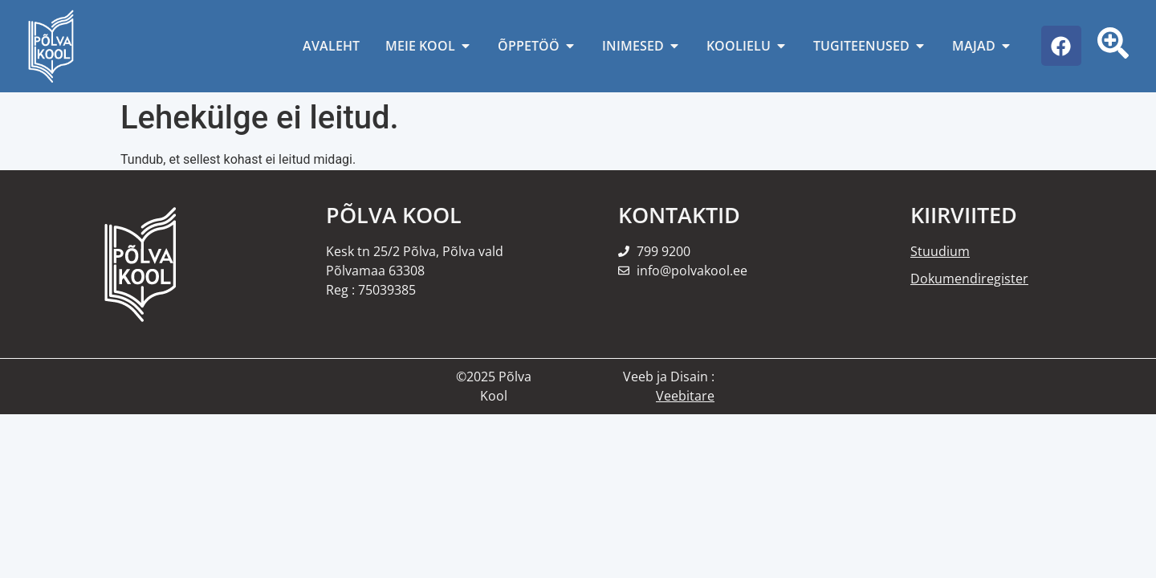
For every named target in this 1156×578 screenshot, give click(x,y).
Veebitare (685, 396)
